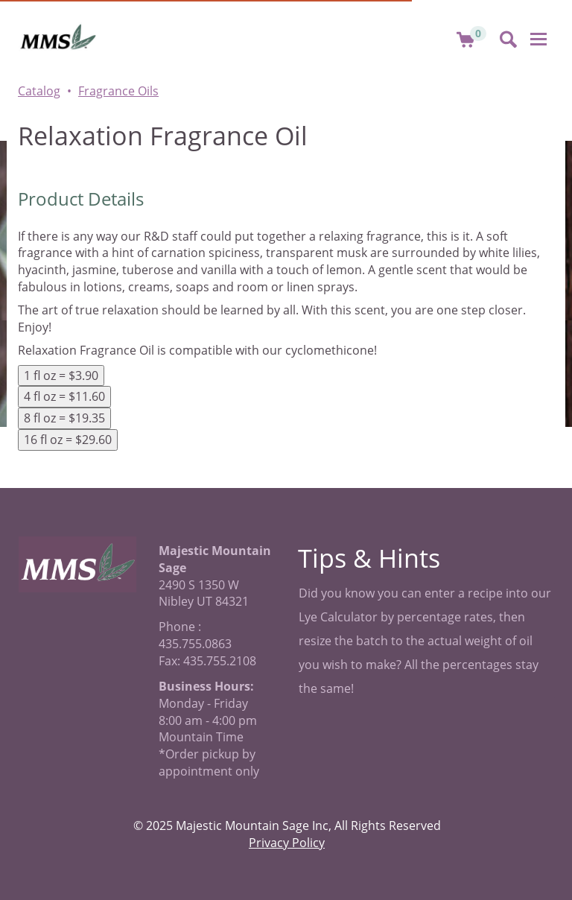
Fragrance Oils (118, 91)
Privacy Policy (287, 842)
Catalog (39, 91)
